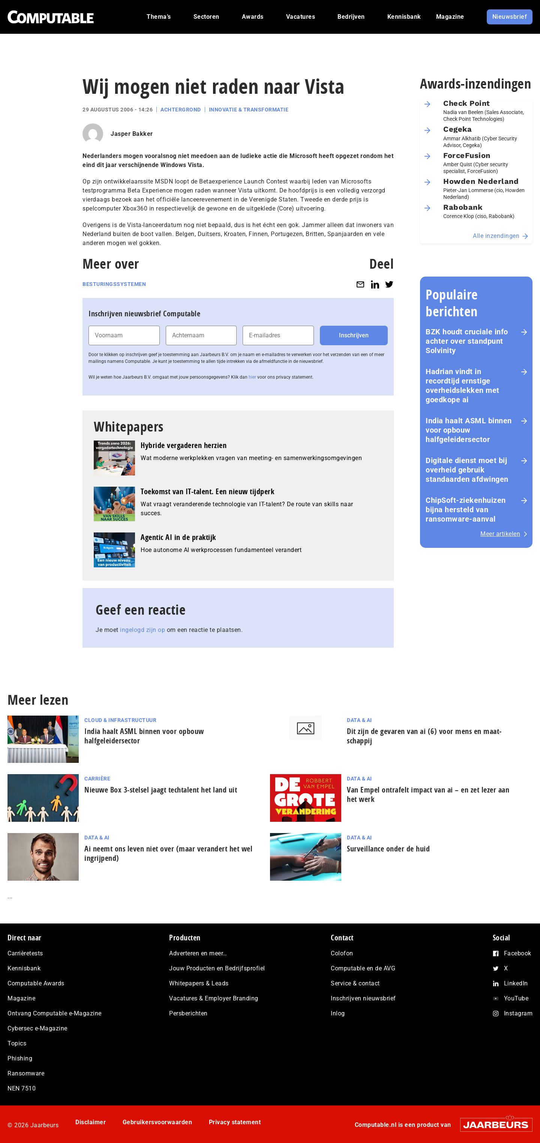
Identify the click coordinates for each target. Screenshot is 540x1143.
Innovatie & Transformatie (249, 110)
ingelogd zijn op (142, 629)
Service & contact (355, 983)
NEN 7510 (22, 1088)
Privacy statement (235, 1122)
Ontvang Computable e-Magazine (55, 1013)
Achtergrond (180, 110)
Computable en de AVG (363, 968)
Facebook (517, 953)
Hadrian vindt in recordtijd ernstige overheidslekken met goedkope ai (463, 385)
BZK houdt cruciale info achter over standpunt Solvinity (467, 341)
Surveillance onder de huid (388, 849)
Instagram (518, 1013)
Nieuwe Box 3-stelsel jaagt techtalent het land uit (160, 790)
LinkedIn (516, 983)
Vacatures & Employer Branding (213, 998)
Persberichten (188, 1013)
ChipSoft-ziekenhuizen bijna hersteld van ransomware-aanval (466, 509)
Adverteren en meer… (198, 953)
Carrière (97, 779)
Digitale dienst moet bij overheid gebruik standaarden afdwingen (467, 470)
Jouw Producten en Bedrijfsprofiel (217, 968)
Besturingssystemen (114, 284)
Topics (17, 1043)
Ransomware (26, 1073)
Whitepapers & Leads (199, 983)
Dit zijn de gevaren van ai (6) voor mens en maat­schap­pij (424, 736)
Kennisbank (24, 968)
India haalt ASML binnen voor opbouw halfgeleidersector (469, 430)
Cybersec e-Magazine (38, 1028)
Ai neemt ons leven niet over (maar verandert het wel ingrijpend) (168, 853)
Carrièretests (25, 953)
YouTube (516, 998)
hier (252, 377)
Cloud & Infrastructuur (120, 720)
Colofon (342, 953)
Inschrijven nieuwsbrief (363, 998)
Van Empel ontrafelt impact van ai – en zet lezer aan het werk (428, 794)
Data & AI (359, 720)
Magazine (21, 998)
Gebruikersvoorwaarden (157, 1122)
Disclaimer (90, 1122)
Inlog (338, 1013)
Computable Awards (36, 983)
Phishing (20, 1058)
